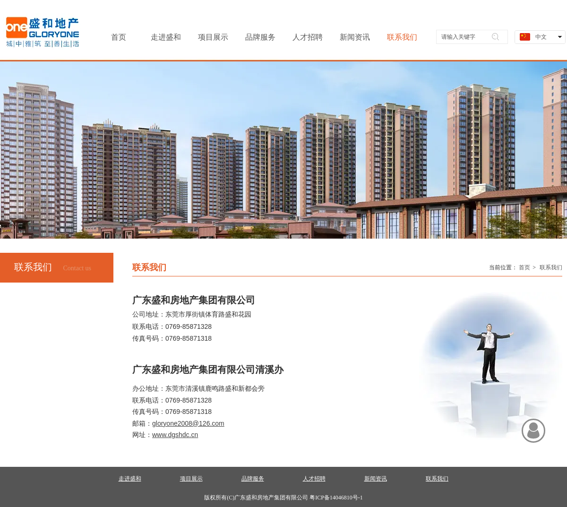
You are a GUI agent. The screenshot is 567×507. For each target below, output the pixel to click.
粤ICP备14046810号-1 (336, 497)
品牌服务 (252, 478)
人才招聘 (314, 478)
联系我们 (551, 267)
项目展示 (191, 478)
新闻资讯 (375, 478)
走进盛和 (130, 478)
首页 (524, 267)
